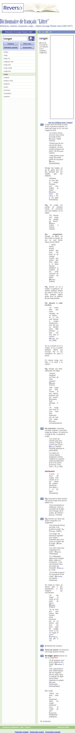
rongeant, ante (8, 61)
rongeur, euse (8, 80)
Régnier (52, 279)
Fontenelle (53, 637)
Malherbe (58, 664)
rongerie (6, 77)
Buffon (51, 161)
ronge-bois (7, 65)
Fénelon (58, 552)
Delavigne (58, 576)
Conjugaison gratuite (52, 732)
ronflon (6, 52)
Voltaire (52, 421)
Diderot (52, 223)
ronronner (7, 90)
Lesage (51, 515)
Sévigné (52, 339)
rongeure (7, 84)
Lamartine (52, 713)
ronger (6, 74)
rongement (7, 71)
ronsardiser (7, 93)
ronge (5, 55)
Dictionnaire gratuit (37, 732)
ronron (6, 87)
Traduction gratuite (21, 732)
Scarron (52, 139)
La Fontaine (59, 151)
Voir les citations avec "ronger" (60, 123)
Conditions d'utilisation (10, 727)
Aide (21, 727)
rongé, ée (7, 58)
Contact (28, 727)
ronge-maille (8, 68)
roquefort (7, 96)
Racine (59, 543)
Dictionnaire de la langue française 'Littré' (18, 32)
